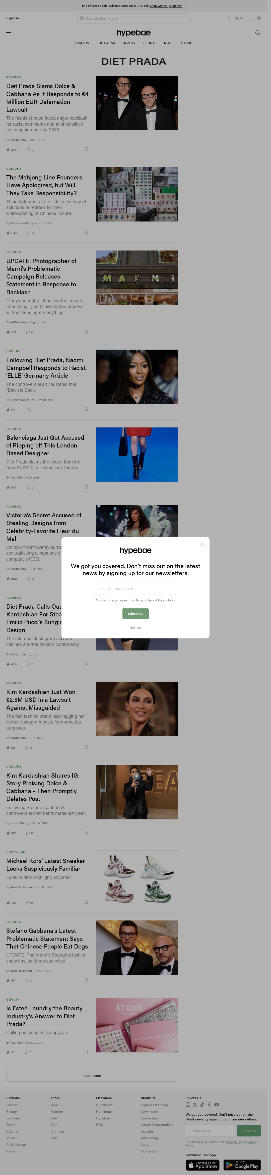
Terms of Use (144, 600)
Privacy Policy (166, 600)
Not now (135, 627)
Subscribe (136, 613)
